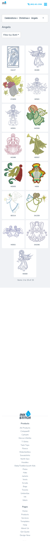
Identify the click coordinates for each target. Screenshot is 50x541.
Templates (25, 521)
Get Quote (25, 531)
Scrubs (25, 483)
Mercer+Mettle (25, 438)
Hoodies (25, 462)
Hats (25, 472)
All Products (25, 428)
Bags (25, 486)
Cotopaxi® (25, 431)
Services (25, 518)
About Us (25, 528)
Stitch (25, 500)
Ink (25, 496)
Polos (25, 469)
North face (25, 459)
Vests (25, 479)
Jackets (25, 476)
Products (25, 514)
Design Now (25, 535)
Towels (25, 490)
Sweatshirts (25, 455)
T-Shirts (25, 441)
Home (25, 511)
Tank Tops (25, 445)
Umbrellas (25, 493)
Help (25, 525)
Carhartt (25, 434)
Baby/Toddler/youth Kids (25, 465)
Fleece (25, 448)
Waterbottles (25, 452)
